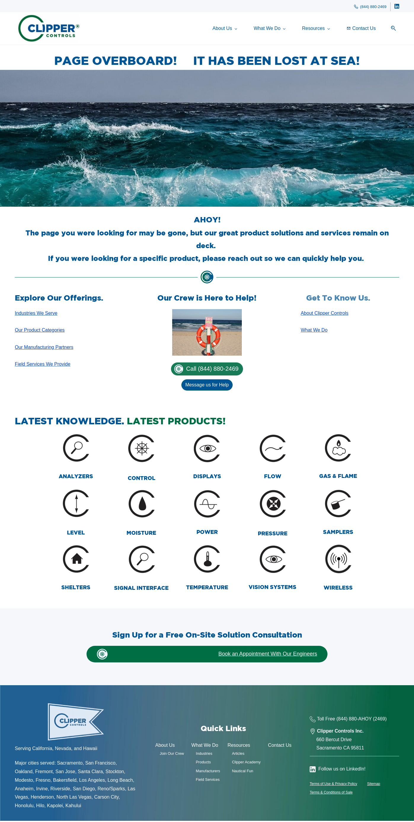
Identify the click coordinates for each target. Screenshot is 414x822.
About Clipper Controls (325, 314)
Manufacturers (208, 772)
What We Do (314, 331)
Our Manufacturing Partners (44, 348)
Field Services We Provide (42, 365)
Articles (238, 754)
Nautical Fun (242, 772)
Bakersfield (64, 781)
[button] (394, 29)
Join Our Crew (172, 754)
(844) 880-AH (350, 720)
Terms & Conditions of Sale (331, 794)
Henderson (42, 798)
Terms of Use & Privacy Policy (333, 785)
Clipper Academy (246, 763)
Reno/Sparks (111, 789)
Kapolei (55, 807)
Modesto (24, 781)
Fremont (44, 772)
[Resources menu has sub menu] (318, 29)
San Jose (65, 772)
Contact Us (279, 746)
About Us (165, 746)
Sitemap (373, 785)
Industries (204, 754)
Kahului (73, 807)
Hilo (40, 807)
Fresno (43, 781)
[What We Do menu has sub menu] (272, 29)
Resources (239, 746)
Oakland (24, 772)
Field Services (208, 780)
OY (368, 720)
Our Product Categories (40, 331)
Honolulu (24, 807)
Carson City (106, 798)
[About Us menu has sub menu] (228, 29)
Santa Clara (90, 772)
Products (203, 763)
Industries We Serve (36, 314)
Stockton (115, 772)
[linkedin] (396, 7)
